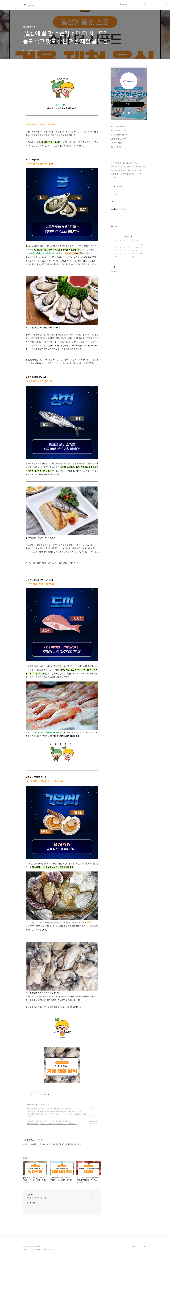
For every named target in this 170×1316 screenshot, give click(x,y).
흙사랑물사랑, (115, 174)
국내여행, (113, 178)
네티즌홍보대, (124, 174)
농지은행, (132, 174)
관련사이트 (135, 1246)
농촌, (127, 163)
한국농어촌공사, (115, 167)
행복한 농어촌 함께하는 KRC (36, 1198)
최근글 (113, 187)
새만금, (123, 170)
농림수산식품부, (137, 170)
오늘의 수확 (116, 147)
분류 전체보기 (118, 126)
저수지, (129, 170)
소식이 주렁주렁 (118, 131)
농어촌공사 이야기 (119, 135)
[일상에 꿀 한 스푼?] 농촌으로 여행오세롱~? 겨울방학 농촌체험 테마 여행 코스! (52, 1111)
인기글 (119, 187)
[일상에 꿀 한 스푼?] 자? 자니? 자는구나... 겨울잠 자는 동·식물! (47, 1121)
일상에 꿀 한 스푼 (32, 1104)
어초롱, (117, 163)
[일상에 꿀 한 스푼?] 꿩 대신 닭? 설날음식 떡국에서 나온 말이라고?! (49, 1109)
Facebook (114, 209)
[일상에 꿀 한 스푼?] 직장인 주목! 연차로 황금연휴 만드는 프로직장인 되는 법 (52, 1124)
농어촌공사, (139, 174)
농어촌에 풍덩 (117, 143)
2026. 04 (128, 236)
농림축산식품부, (115, 170)
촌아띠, (123, 167)
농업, (144, 167)
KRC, (112, 163)
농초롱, (129, 167)
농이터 (30, 1194)
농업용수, (139, 167)
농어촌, (122, 163)
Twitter (123, 209)
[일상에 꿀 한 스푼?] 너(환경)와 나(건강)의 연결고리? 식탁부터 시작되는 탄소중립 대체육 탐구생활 (57, 1115)
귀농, (133, 167)
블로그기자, (133, 163)
